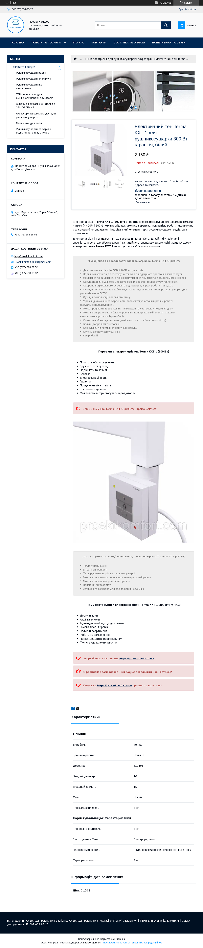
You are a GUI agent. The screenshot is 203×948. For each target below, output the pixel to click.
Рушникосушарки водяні (31, 72)
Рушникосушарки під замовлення (29, 86)
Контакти (98, 42)
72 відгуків (165, 2)
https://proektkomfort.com (136, 658)
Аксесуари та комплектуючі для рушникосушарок (36, 115)
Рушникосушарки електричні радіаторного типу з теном (34, 131)
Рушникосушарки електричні (34, 78)
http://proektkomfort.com (28, 256)
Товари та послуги (46, 42)
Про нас (78, 42)
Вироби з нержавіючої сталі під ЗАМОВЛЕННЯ (35, 105)
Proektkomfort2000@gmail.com (33, 261)
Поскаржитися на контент (117, 942)
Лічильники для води (29, 123)
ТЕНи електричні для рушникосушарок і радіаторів (118, 59)
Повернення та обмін (169, 42)
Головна (17, 42)
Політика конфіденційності (148, 942)
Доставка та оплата (129, 42)
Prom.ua (120, 939)
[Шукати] (166, 25)
